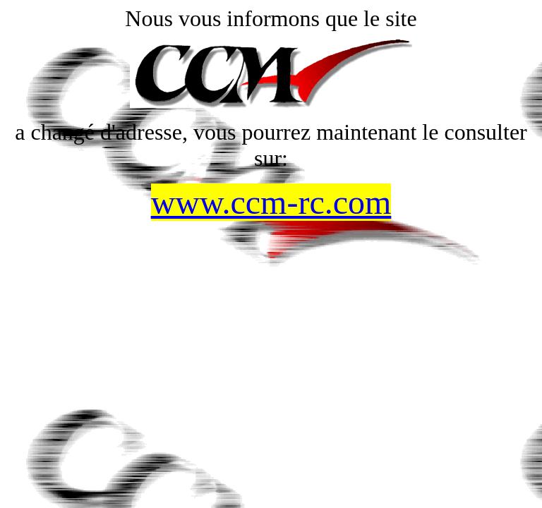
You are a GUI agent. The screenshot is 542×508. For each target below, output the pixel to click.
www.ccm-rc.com (271, 202)
